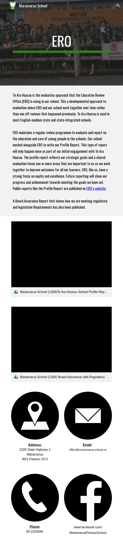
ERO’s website (96, 188)
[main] (61, 42)
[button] (5, 5)
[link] (61, 259)
